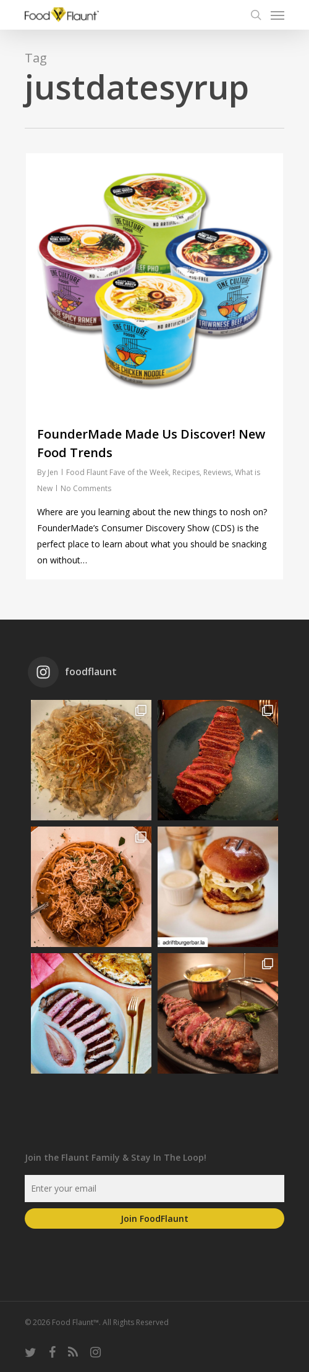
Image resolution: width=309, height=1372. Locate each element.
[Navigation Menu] (277, 15)
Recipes (186, 472)
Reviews (217, 472)
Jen (53, 472)
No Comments (86, 488)
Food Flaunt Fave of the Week (117, 472)
